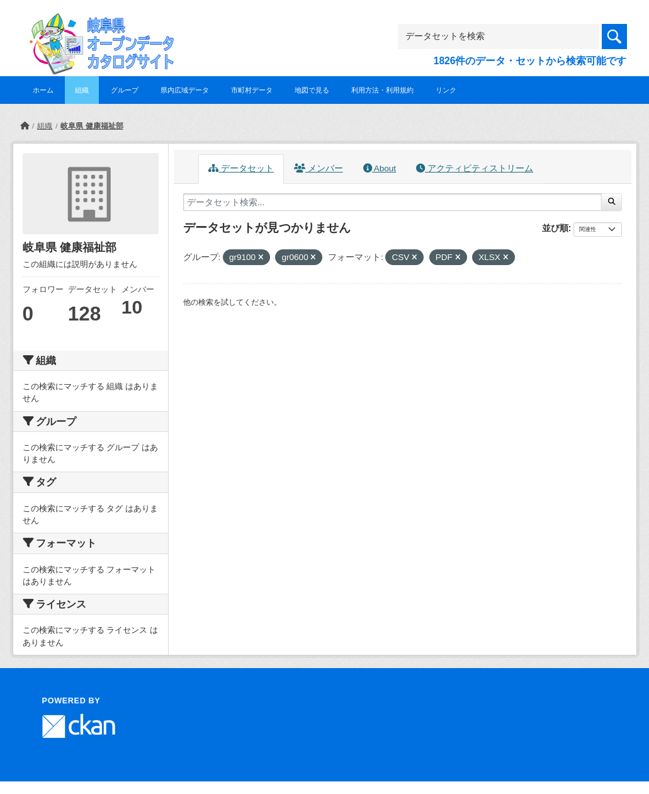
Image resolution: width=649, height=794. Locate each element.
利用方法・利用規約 (382, 90)
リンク (446, 90)
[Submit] (611, 202)
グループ (124, 90)
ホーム (43, 90)
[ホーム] (24, 126)
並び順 (555, 228)
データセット (241, 168)
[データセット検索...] (392, 202)
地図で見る (312, 90)
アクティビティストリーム (474, 168)
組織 (82, 90)
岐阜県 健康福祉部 (91, 126)
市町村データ (252, 90)
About (379, 168)
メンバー (318, 168)
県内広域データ (185, 90)
